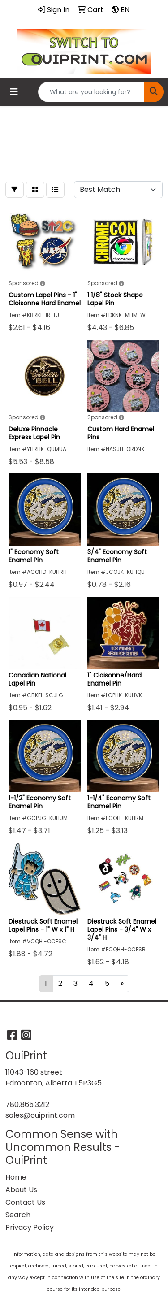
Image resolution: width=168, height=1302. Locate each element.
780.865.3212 (27, 1104)
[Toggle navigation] (13, 92)
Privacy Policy (29, 1227)
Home (15, 1177)
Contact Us (25, 1202)
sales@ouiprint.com (40, 1115)
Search (17, 1215)
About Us (21, 1190)
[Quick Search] (91, 92)
